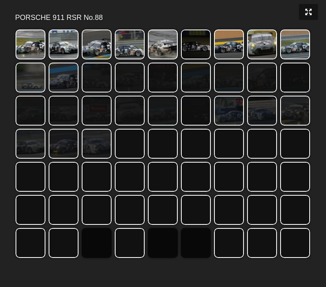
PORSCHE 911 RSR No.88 (162, 18)
